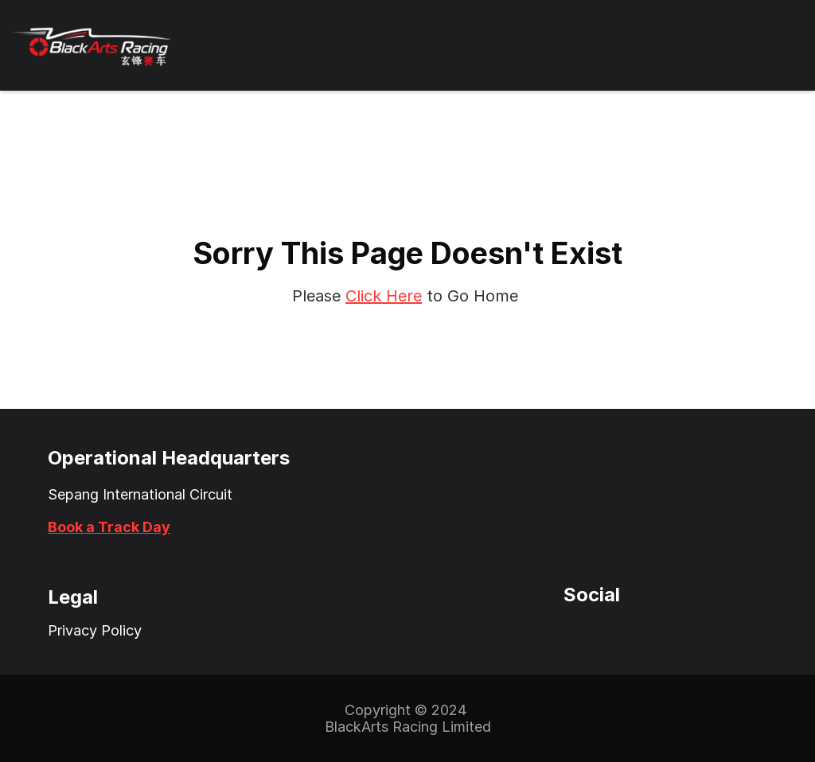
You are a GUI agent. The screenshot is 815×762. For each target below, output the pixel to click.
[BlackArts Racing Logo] (92, 45)
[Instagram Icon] (575, 631)
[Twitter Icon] (544, 631)
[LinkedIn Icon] (639, 631)
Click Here (383, 295)
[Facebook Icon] (607, 631)
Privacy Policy (95, 630)
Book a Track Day (109, 527)
